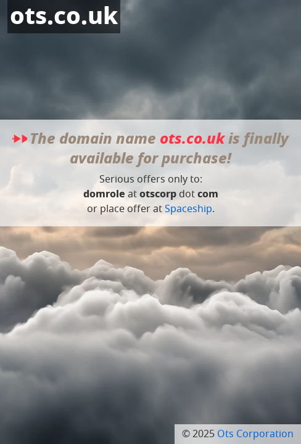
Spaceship (188, 209)
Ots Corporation (255, 434)
